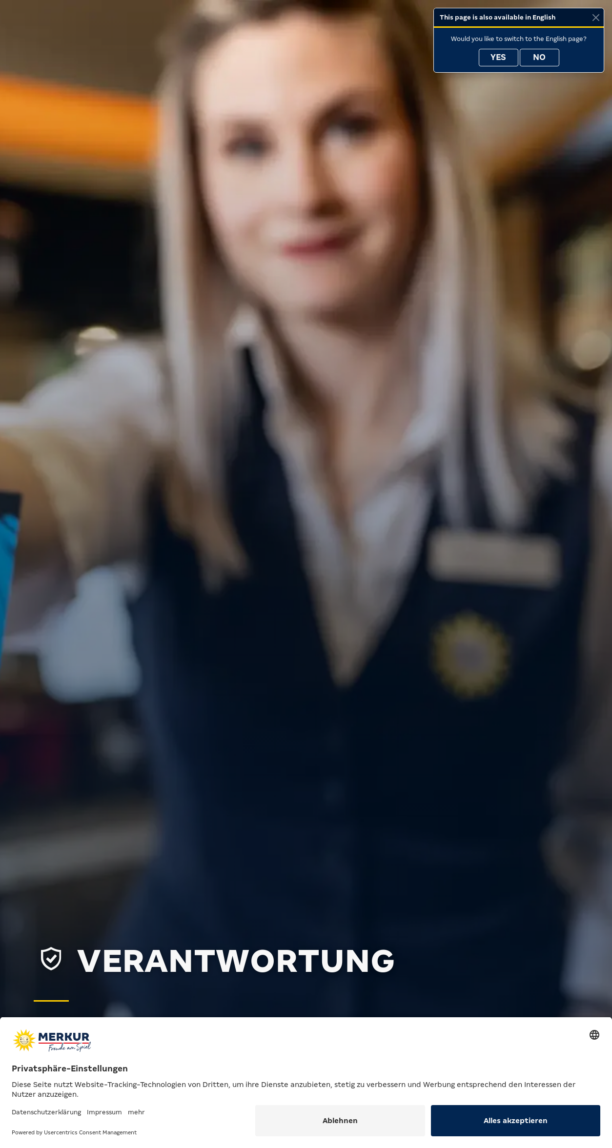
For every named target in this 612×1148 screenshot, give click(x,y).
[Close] (596, 17)
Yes (498, 57)
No (539, 57)
